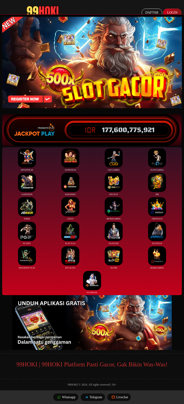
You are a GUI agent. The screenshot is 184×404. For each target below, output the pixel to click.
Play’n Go (70, 233)
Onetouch (157, 208)
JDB (157, 184)
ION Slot (114, 184)
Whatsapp (65, 397)
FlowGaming (157, 159)
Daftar (152, 12)
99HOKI (73, 384)
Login (172, 12)
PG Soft (27, 233)
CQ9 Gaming (114, 159)
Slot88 (114, 257)
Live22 (70, 208)
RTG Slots (70, 257)
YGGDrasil (92, 282)
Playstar (114, 233)
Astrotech (70, 159)
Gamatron (27, 184)
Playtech (157, 233)
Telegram (93, 397)
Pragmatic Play (27, 257)
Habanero (70, 184)
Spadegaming (157, 257)
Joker (27, 208)
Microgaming (114, 208)
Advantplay (27, 159)
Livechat (119, 397)
